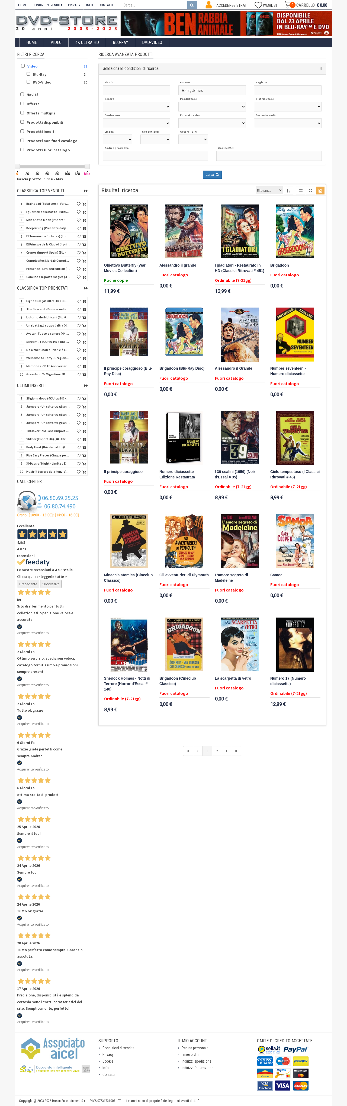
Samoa (276, 575)
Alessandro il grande (177, 265)
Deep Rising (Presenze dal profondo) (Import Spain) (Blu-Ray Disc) (48, 228)
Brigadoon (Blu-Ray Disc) (181, 368)
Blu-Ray (120, 42)
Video (56, 42)
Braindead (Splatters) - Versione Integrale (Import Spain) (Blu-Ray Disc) (48, 204)
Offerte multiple (41, 113)
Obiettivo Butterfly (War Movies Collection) (125, 268)
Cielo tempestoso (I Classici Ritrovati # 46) (295, 474)
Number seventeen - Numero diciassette (288, 371)
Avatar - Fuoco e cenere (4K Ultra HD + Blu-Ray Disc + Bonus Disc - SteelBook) (48, 333)
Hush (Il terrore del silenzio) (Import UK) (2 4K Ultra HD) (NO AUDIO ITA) (48, 471)
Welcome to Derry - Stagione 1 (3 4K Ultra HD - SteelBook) (48, 358)
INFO (89, 5)
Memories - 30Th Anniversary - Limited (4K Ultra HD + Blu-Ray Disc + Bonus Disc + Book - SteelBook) (48, 366)
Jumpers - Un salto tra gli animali (48, 423)
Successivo (51, 583)
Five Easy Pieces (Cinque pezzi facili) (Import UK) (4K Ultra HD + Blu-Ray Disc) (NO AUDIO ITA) (48, 455)
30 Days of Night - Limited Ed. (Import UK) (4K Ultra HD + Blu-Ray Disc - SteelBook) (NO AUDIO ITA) (48, 463)
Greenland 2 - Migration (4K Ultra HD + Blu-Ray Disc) (48, 374)
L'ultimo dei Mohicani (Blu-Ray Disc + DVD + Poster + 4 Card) (48, 317)
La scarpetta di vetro (233, 678)
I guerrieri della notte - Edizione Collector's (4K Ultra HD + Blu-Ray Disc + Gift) (48, 212)
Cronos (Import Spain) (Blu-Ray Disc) (48, 252)
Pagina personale (195, 1048)
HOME (22, 5)
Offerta (33, 103)
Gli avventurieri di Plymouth (184, 575)
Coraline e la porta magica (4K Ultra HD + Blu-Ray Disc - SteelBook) (48, 277)
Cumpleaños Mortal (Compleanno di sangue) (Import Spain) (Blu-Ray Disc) (48, 260)
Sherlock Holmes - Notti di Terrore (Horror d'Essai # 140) (127, 683)
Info (105, 1068)
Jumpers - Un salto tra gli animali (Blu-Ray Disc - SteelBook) (48, 406)
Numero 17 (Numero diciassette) (288, 681)
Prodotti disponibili (45, 122)
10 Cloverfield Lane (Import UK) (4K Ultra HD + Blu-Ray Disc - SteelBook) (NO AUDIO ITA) (48, 431)
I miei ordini (190, 1054)
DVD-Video (152, 42)
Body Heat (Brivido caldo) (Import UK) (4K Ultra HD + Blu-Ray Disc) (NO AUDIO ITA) (48, 447)
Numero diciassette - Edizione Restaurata (177, 474)
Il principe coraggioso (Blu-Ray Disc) (128, 371)
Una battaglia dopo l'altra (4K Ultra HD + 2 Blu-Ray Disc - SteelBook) (48, 325)
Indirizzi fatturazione (197, 1068)
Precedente (28, 583)
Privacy (108, 1054)
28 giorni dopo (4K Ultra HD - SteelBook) (48, 398)
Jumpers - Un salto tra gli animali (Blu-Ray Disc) (48, 415)
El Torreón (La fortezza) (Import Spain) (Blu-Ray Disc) (48, 236)
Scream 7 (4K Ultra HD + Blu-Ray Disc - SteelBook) (48, 342)
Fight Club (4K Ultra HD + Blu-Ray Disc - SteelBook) (48, 301)
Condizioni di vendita (118, 1048)
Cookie (107, 1061)
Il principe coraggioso (123, 472)
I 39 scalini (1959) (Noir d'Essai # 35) (235, 474)
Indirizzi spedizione (196, 1061)
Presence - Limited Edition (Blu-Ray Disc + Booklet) (48, 269)
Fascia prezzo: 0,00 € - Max (40, 179)
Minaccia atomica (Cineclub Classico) (128, 578)
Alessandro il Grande (233, 368)
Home (31, 42)
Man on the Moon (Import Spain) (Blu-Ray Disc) (48, 220)
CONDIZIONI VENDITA (47, 5)
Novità (32, 94)
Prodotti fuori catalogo (48, 150)
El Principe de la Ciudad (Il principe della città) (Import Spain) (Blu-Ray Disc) (48, 244)
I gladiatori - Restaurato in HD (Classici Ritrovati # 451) (239, 268)
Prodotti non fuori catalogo (52, 140)
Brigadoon (279, 265)
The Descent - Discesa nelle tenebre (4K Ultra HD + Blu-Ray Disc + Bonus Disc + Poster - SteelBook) (48, 309)
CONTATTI (106, 5)
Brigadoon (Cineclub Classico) (177, 681)
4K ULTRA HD (87, 42)
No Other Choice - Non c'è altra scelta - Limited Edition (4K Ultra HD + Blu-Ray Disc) (48, 350)
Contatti (108, 1074)
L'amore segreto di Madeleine (231, 578)
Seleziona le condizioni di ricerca (131, 68)
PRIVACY (74, 5)
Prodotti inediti (41, 131)
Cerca (212, 174)
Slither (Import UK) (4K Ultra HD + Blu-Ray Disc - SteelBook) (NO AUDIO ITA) (48, 439)
